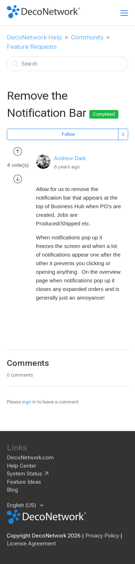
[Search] (68, 64)
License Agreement (31, 543)
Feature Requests (32, 46)
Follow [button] (68, 134)
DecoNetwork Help (34, 37)
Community (87, 37)
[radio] (17, 151)
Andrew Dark (70, 158)
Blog (12, 490)
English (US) (22, 505)
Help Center (21, 466)
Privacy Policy (102, 535)
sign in (29, 402)
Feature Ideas (24, 482)
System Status (24, 473)
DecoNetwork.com (30, 457)
